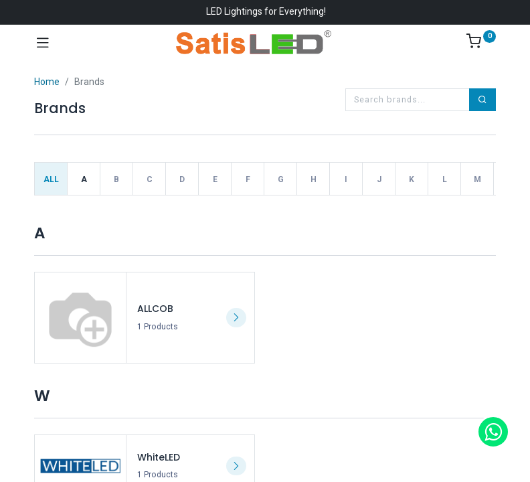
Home (47, 81)
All (51, 179)
